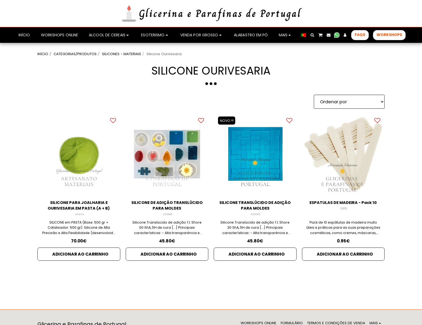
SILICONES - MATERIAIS (121, 53)
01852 (344, 216)
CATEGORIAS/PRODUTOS (75, 53)
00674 (79, 216)
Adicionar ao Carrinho (80, 256)
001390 (256, 216)
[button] (312, 35)
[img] (167, 154)
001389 (168, 216)
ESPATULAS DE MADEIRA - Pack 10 (343, 206)
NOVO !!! (227, 120)
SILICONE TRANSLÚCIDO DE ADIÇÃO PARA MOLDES (255, 206)
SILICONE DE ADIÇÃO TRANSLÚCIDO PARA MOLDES (167, 206)
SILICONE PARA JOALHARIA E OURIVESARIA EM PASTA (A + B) (79, 206)
